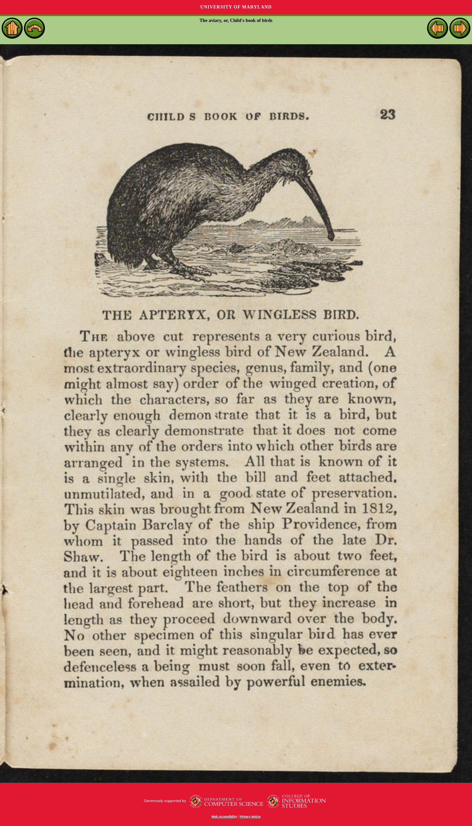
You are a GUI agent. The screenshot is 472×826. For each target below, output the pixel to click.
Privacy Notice (250, 816)
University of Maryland (236, 7)
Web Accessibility (224, 816)
